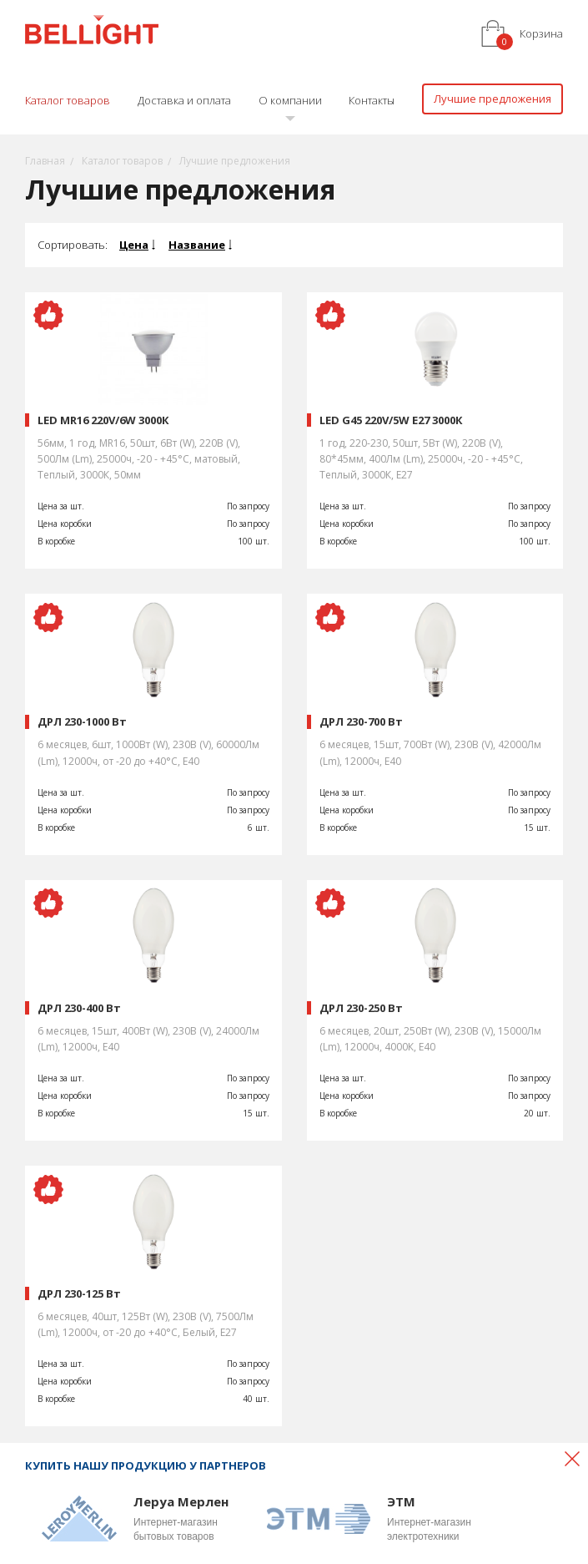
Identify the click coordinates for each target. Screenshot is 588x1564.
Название (196, 244)
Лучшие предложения (492, 98)
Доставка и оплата (184, 100)
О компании (290, 100)
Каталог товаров (67, 100)
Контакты (372, 100)
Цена (133, 244)
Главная (45, 161)
